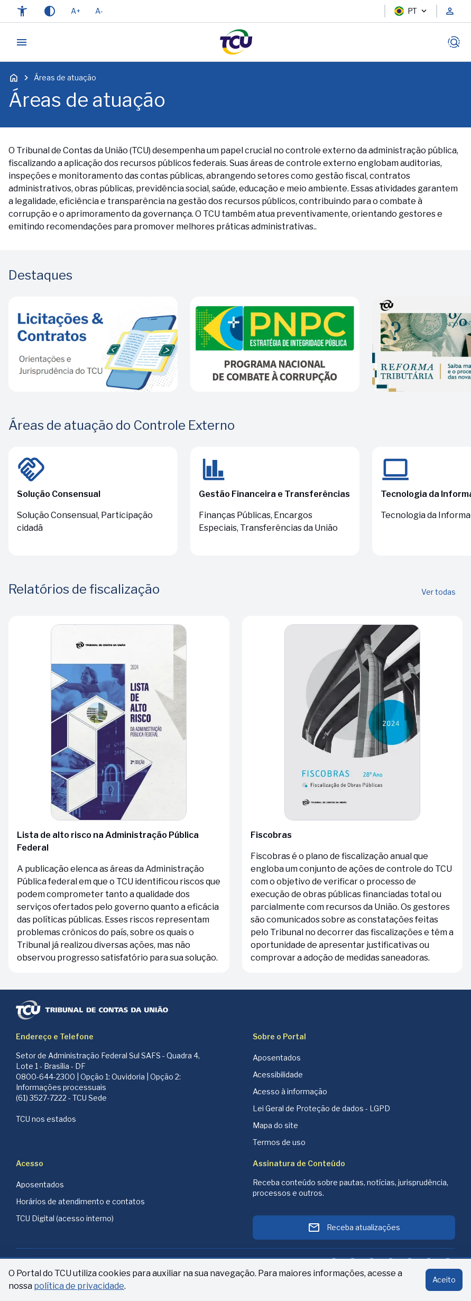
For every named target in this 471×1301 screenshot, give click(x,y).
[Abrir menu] (21, 42)
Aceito (444, 1279)
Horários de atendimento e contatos (80, 1201)
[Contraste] (49, 11)
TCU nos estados (46, 1118)
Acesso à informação (290, 1091)
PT (411, 11)
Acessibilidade (278, 1074)
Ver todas (438, 591)
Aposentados (277, 1057)
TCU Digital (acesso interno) (65, 1218)
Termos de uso (279, 1142)
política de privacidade (79, 1286)
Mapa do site (275, 1125)
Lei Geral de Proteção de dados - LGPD (321, 1108)
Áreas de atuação (65, 77)
